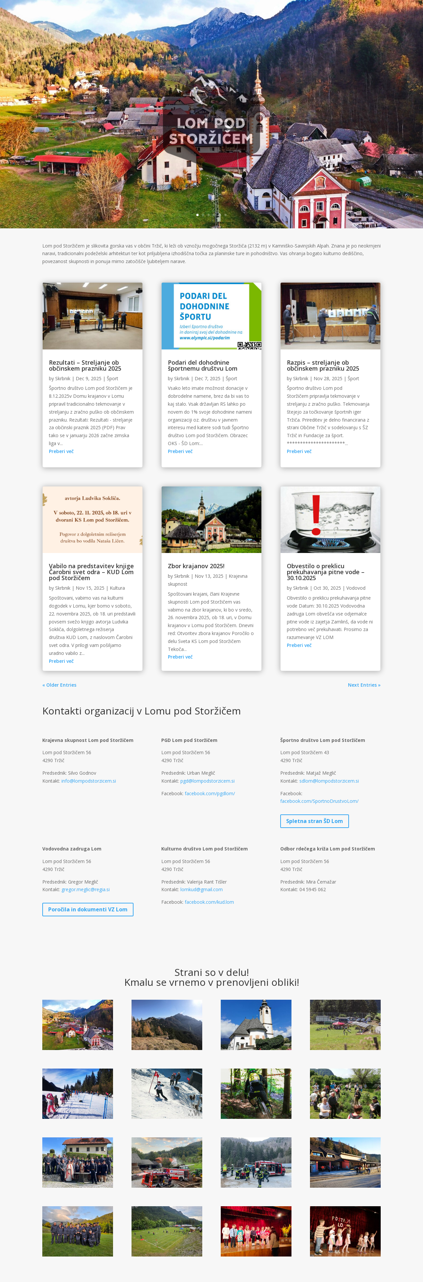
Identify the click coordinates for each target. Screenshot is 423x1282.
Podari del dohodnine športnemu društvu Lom (203, 365)
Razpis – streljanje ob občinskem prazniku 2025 (323, 365)
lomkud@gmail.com (201, 889)
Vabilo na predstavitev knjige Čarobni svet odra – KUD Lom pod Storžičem (91, 572)
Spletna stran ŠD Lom (314, 821)
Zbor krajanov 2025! (196, 566)
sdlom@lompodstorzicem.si (329, 781)
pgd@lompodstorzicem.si (207, 781)
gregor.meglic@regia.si (85, 889)
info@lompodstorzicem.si (88, 781)
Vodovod (355, 588)
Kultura (117, 588)
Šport (112, 378)
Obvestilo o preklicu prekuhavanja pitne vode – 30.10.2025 (326, 572)
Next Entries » (364, 685)
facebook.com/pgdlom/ (210, 793)
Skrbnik (62, 378)
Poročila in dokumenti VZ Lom (88, 909)
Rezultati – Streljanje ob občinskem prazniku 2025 (85, 365)
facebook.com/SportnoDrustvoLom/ (319, 801)
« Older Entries (59, 685)
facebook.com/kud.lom (209, 902)
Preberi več (61, 451)
